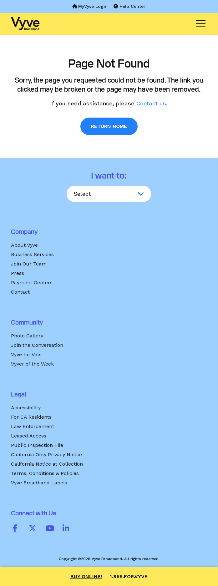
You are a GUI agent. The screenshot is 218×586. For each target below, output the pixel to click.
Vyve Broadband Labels (39, 483)
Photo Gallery (27, 336)
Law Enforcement (32, 426)
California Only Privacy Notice (46, 454)
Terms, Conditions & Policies (45, 473)
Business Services (32, 254)
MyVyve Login (90, 6)
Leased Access (28, 436)
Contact (20, 292)
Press (17, 273)
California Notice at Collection (47, 464)
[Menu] (199, 24)
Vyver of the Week (32, 364)
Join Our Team (29, 264)
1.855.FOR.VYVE (129, 576)
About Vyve (24, 245)
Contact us (151, 103)
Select (82, 193)
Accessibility (26, 408)
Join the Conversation (37, 345)
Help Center (129, 6)
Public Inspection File (37, 445)
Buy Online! (86, 576)
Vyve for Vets (26, 354)
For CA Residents (31, 417)
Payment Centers (32, 282)
